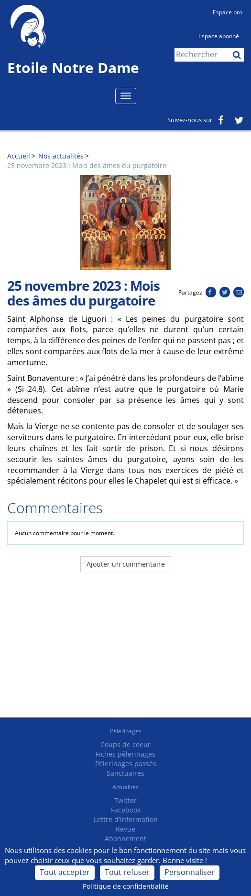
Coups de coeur (125, 744)
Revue (125, 828)
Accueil (18, 155)
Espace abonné (218, 36)
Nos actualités (61, 155)
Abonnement (125, 838)
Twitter (125, 800)
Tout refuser (127, 872)
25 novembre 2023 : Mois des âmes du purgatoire (86, 165)
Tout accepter (65, 872)
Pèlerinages (126, 731)
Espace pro (227, 12)
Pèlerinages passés (125, 763)
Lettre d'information (126, 819)
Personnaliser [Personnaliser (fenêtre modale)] (189, 872)
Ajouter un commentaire (126, 564)
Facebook (126, 809)
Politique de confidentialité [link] (126, 886)
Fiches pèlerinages (125, 754)
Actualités (125, 787)
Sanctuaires (125, 773)
